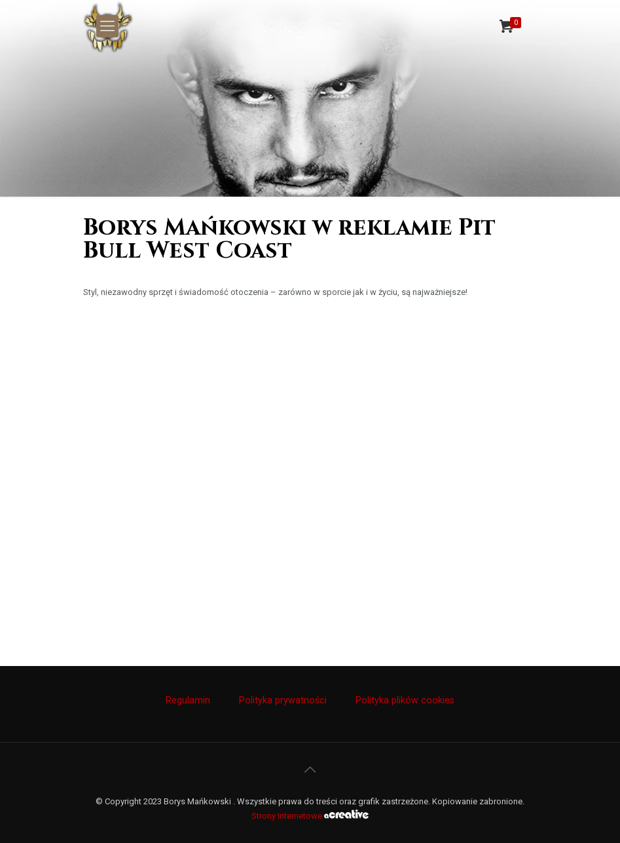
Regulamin (188, 700)
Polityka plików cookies (405, 700)
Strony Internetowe (310, 816)
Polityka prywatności (283, 700)
